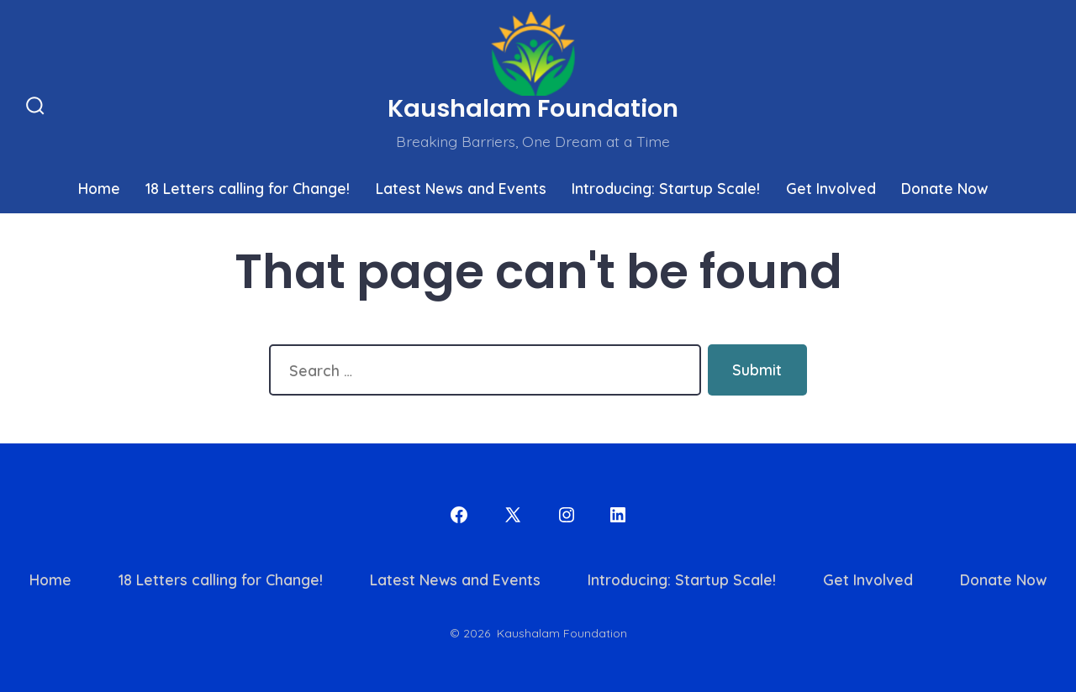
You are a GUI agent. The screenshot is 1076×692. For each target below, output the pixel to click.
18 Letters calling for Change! (247, 188)
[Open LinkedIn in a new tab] (617, 514)
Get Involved (831, 188)
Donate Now (944, 188)
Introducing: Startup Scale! (666, 188)
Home (99, 188)
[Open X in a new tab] (513, 514)
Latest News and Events (461, 188)
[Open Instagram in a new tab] (566, 514)
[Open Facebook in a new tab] (459, 514)
